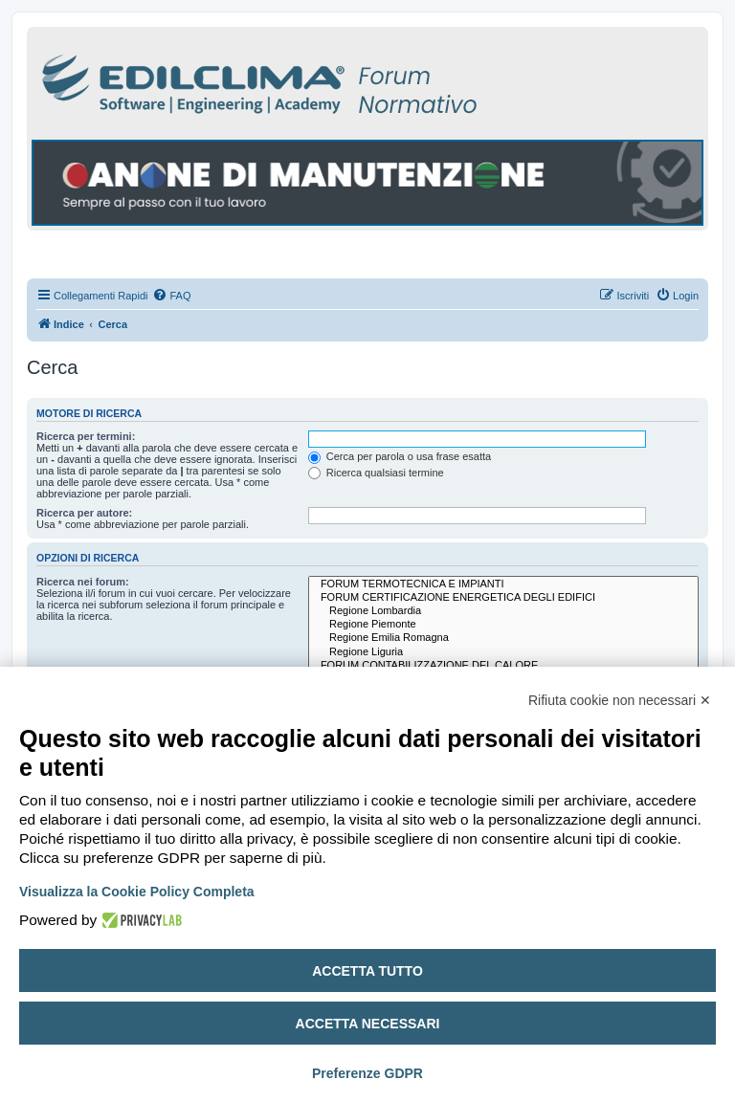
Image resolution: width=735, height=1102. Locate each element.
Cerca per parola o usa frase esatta (399, 456)
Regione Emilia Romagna (503, 638)
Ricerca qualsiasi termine (376, 472)
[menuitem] (171, 295)
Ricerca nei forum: (82, 581)
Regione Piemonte (503, 624)
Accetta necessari (368, 1023)
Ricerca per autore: (84, 512)
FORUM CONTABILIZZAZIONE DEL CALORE (503, 665)
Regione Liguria (503, 652)
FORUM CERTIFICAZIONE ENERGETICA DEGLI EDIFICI (503, 598)
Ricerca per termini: (85, 436)
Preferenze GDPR (367, 1073)
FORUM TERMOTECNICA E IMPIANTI (503, 584)
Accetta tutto (367, 971)
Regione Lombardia (503, 611)
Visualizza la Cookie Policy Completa (137, 891)
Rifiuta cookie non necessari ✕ (619, 700)
